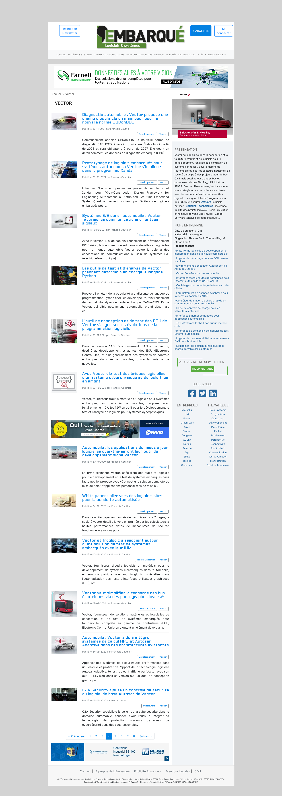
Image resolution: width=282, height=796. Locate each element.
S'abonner (201, 31)
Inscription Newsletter (69, 31)
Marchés (171, 54)
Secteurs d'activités (191, 54)
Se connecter (223, 31)
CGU (197, 771)
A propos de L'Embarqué (112, 771)
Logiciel (61, 54)
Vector (69, 94)
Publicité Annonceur (147, 771)
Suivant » (145, 736)
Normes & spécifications (109, 54)
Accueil (56, 94)
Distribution (156, 54)
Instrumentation (136, 54)
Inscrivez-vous (202, 368)
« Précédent (76, 736)
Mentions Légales (178, 771)
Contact (85, 771)
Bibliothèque (216, 54)
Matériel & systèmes (80, 54)
